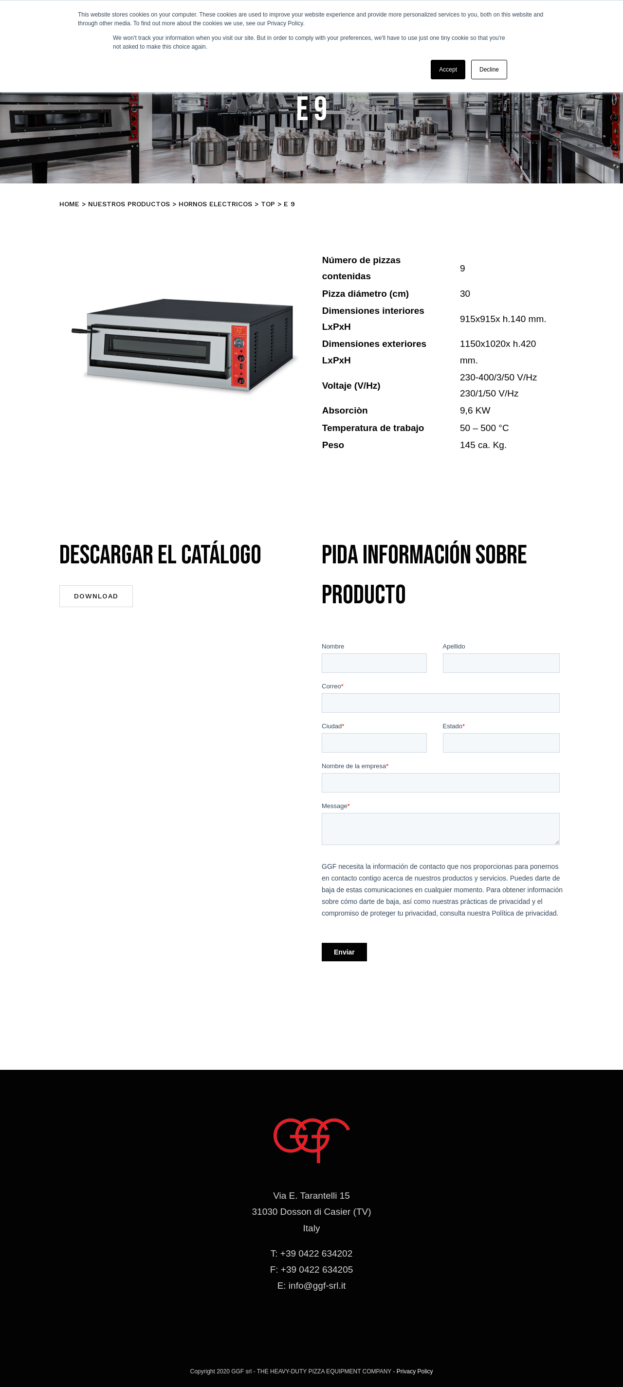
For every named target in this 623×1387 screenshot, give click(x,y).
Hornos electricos (215, 204)
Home (69, 204)
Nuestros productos (129, 204)
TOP (268, 204)
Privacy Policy (415, 1371)
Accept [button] (448, 69)
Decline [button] (489, 69)
